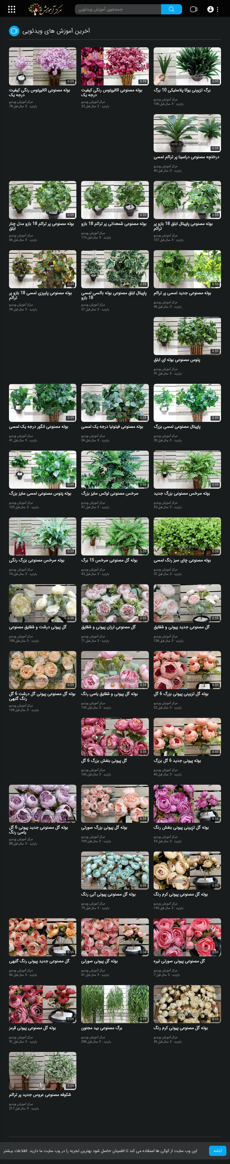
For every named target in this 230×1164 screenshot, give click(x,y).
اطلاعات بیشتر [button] (15, 1151)
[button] (214, 9)
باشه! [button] (218, 1151)
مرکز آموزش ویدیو (21, 102)
